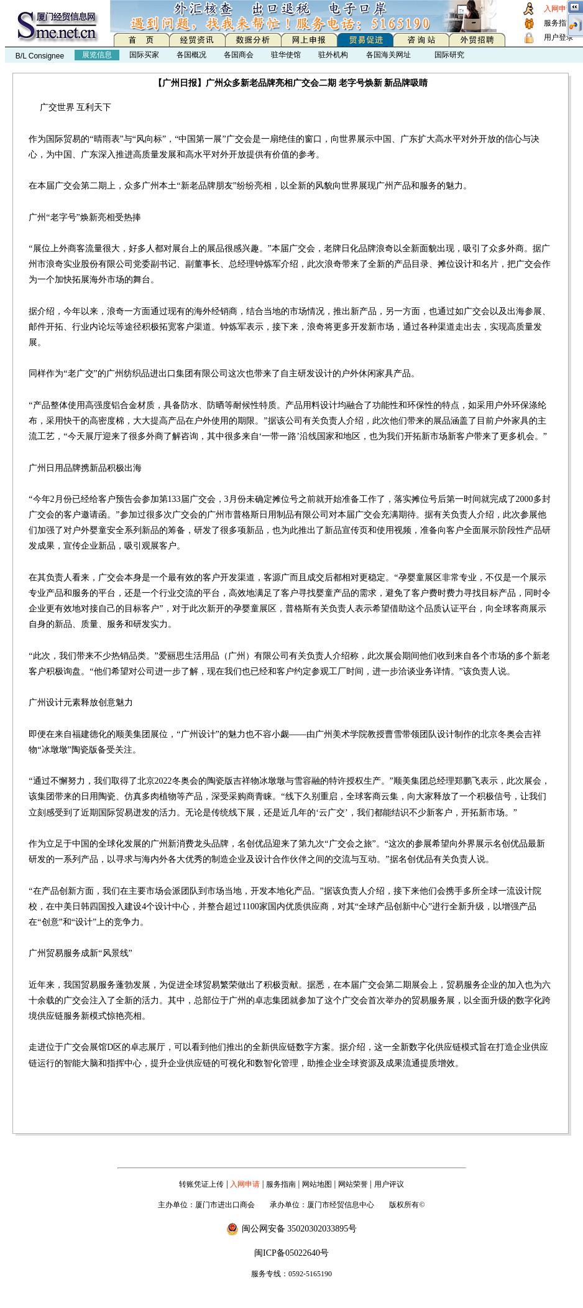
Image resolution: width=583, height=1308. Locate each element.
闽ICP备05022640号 (291, 1253)
